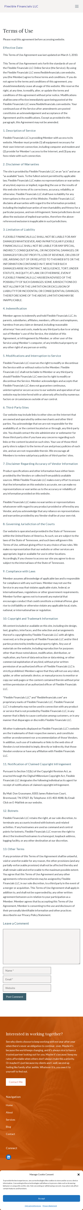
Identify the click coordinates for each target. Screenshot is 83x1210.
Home (9, 1105)
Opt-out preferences (33, 1206)
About (9, 1112)
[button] (78, 1174)
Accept (41, 1198)
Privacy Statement (50, 1206)
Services (10, 1119)
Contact (10, 1134)
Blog (8, 1126)
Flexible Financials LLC (21, 6)
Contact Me (16, 1082)
